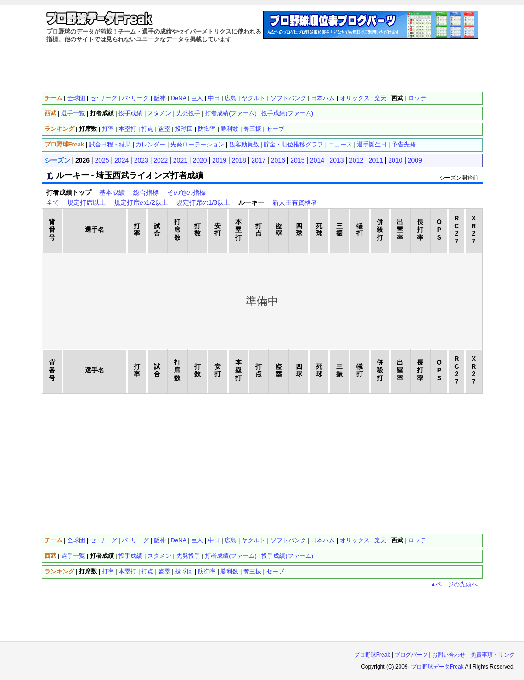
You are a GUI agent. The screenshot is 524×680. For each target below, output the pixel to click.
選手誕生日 (372, 144)
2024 (121, 160)
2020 (199, 160)
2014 (317, 160)
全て (52, 202)
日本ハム (323, 98)
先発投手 (188, 113)
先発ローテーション (197, 144)
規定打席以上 (86, 202)
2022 (160, 160)
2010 (395, 160)
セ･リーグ (103, 98)
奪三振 (252, 128)
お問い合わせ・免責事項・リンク (473, 655)
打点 (147, 128)
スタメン (159, 113)
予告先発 (404, 144)
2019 (219, 160)
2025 (102, 160)
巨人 (197, 98)
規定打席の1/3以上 (203, 202)
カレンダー (150, 144)
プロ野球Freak (372, 655)
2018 (239, 160)
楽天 (380, 98)
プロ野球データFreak (437, 666)
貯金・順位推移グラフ (293, 144)
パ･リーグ (135, 98)
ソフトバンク (288, 98)
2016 (278, 160)
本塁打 (127, 128)
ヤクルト (253, 98)
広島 (231, 98)
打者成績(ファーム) (231, 113)
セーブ (275, 128)
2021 (180, 160)
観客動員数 (244, 144)
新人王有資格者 (294, 202)
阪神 (160, 98)
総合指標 (146, 192)
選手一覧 (73, 113)
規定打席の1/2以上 (141, 202)
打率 (108, 128)
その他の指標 (186, 192)
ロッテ (417, 98)
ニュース (340, 144)
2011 (376, 160)
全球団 (76, 98)
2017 (258, 160)
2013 (336, 160)
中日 (214, 98)
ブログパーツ (411, 655)
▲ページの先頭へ (454, 584)
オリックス (355, 98)
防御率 (207, 128)
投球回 (184, 128)
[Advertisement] (262, 66)
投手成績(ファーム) (287, 113)
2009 (415, 160)
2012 (356, 160)
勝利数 (229, 128)
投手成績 (130, 113)
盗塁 (164, 128)
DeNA (178, 98)
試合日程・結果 (110, 144)
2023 (141, 160)
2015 (297, 160)
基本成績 (112, 192)
